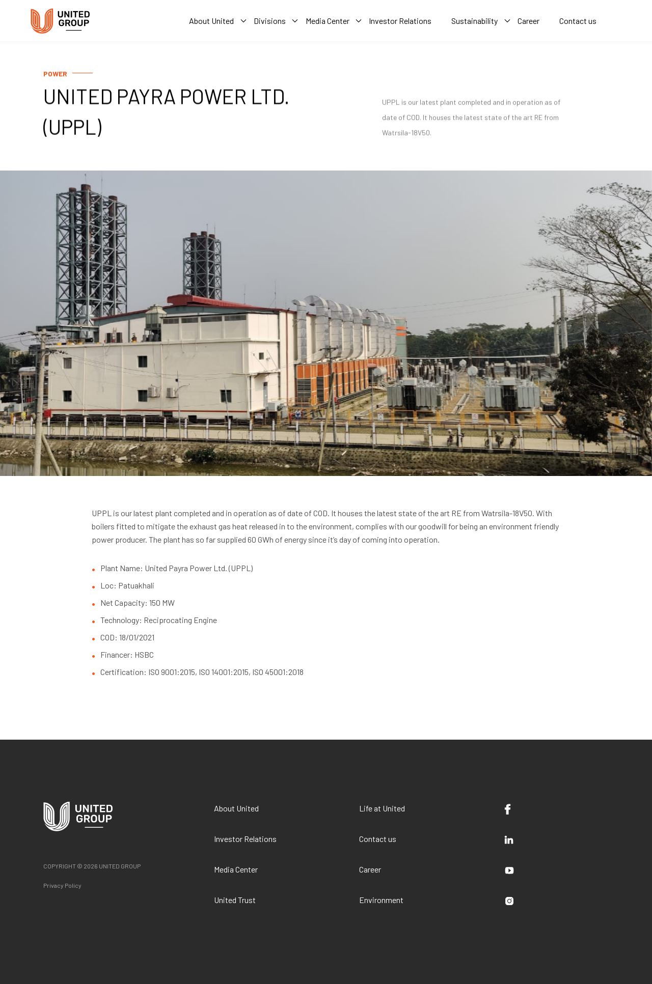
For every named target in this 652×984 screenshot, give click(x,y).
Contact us (377, 839)
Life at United (382, 808)
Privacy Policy (62, 885)
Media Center (236, 869)
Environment (381, 900)
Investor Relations (245, 839)
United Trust (235, 900)
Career (370, 869)
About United (236, 808)
